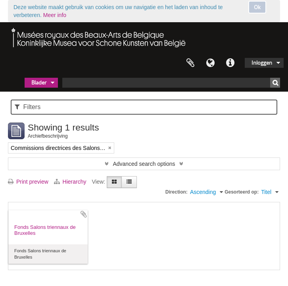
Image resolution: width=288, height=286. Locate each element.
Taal (210, 63)
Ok (257, 7)
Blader (38, 82)
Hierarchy (71, 182)
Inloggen (262, 62)
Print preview (28, 182)
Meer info (54, 15)
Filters (27, 107)
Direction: (176, 192)
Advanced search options (144, 164)
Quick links (230, 63)
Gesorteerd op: (242, 192)
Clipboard (190, 63)
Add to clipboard (84, 214)
